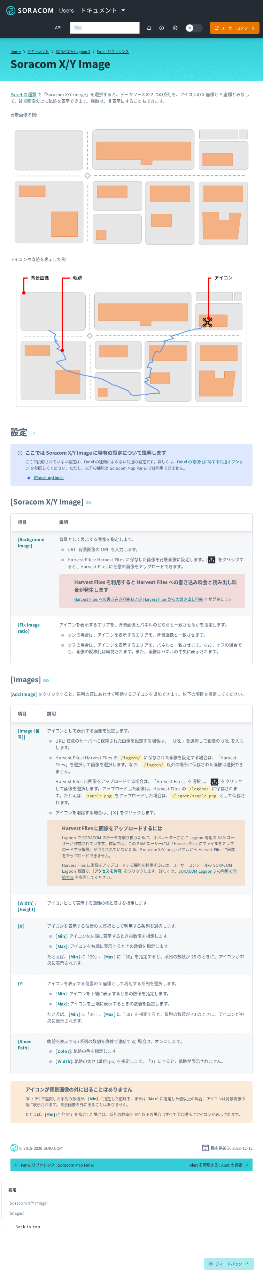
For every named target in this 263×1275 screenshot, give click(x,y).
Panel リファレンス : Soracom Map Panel (54, 1165)
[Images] (29, 679)
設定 (23, 432)
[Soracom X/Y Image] (51, 501)
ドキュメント (38, 51)
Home (15, 51)
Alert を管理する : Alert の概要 (219, 1165)
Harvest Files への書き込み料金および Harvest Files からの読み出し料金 (138, 599)
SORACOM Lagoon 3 (73, 51)
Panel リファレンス (113, 51)
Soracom (29, 10)
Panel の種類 (23, 94)
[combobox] (105, 28)
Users (66, 10)
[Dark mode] (194, 28)
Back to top (27, 1226)
